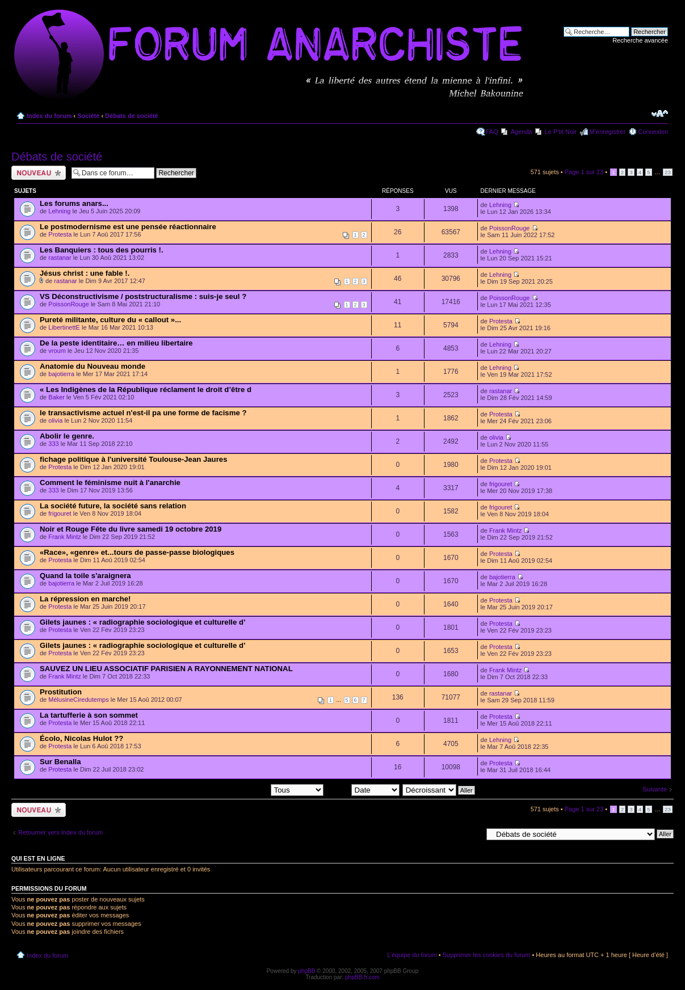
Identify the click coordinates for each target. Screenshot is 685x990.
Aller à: (472, 833)
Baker (56, 397)
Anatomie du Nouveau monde (92, 366)
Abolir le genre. (67, 436)
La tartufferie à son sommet (89, 715)
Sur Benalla (60, 761)
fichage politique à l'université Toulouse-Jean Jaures (133, 459)
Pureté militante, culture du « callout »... (110, 319)
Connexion (653, 131)
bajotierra (61, 373)
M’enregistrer (607, 131)
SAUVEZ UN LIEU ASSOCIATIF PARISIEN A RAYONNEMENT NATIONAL (166, 668)
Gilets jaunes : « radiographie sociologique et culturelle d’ (143, 622)
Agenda (521, 131)
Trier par (362, 789)
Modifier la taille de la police (660, 113)
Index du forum (49, 115)
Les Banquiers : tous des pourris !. (101, 250)
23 (668, 172)
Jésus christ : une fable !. (84, 273)
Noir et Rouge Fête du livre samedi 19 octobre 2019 (130, 529)
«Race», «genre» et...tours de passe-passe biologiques (137, 552)
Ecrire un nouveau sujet (38, 173)
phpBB (306, 971)
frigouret (500, 484)
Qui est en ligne (38, 858)
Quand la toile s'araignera (85, 575)
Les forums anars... (74, 203)
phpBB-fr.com (362, 977)
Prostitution (61, 692)
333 (53, 443)
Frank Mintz (64, 536)
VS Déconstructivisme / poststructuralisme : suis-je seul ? (143, 296)
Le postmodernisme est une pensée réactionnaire (128, 226)
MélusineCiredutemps (78, 699)
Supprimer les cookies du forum (487, 954)
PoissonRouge (509, 228)
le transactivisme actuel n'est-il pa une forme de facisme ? (143, 412)
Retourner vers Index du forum (60, 832)
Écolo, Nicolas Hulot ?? (81, 738)
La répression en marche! (85, 599)
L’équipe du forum (411, 954)
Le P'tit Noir (561, 131)
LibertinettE (64, 327)
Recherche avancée (640, 40)
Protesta (60, 234)
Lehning (59, 211)
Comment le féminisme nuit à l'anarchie (110, 482)
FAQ (492, 131)
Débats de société (131, 115)
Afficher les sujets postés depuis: (250, 789)
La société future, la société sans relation (113, 506)
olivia (55, 420)
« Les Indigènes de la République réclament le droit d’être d (145, 389)
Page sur (584, 171)
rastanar (59, 257)
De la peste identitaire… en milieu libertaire (116, 343)
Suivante (654, 789)
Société (88, 115)
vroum (57, 350)
